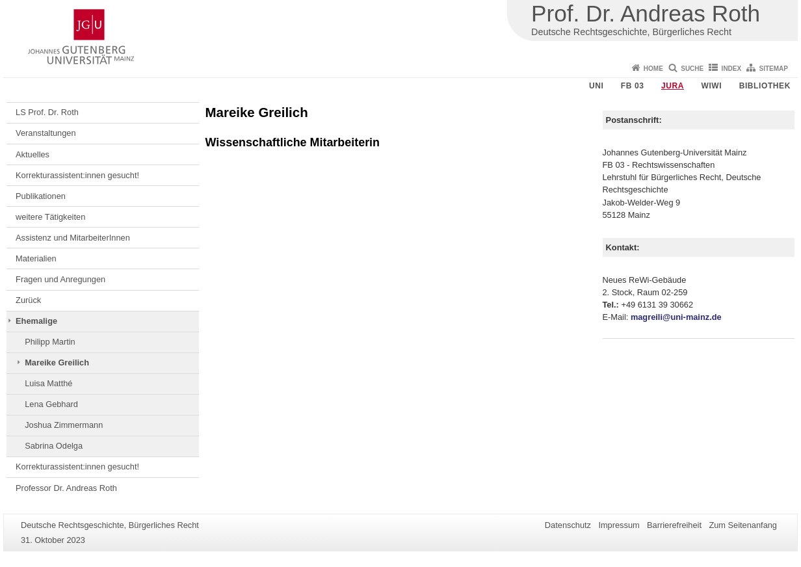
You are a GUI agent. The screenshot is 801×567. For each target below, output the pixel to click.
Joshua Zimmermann (64, 425)
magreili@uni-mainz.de (676, 317)
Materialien (36, 258)
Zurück (28, 300)
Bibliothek (765, 85)
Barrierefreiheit (674, 525)
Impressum (618, 525)
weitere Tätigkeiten (50, 217)
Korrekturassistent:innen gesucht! (77, 175)
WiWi (711, 85)
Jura (672, 85)
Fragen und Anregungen (60, 279)
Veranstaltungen (46, 133)
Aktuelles (32, 154)
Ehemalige (36, 321)
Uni (596, 85)
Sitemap (773, 68)
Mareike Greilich (57, 362)
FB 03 (632, 85)
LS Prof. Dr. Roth (47, 112)
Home (653, 68)
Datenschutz (568, 525)
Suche (692, 68)
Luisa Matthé (48, 383)
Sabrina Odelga (54, 446)
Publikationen (41, 196)
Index (732, 68)
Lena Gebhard (51, 404)
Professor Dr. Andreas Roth (66, 488)
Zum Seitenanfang (743, 525)
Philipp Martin (50, 342)
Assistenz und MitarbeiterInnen (73, 238)
